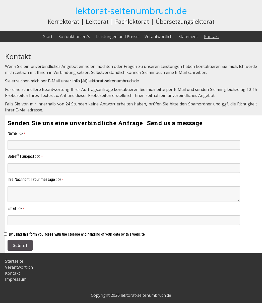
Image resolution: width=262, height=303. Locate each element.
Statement (188, 36)
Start (47, 36)
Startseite (14, 261)
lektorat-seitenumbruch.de (131, 11)
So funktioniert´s (74, 36)
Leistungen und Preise (117, 36)
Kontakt (211, 36)
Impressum (15, 279)
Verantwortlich (158, 36)
